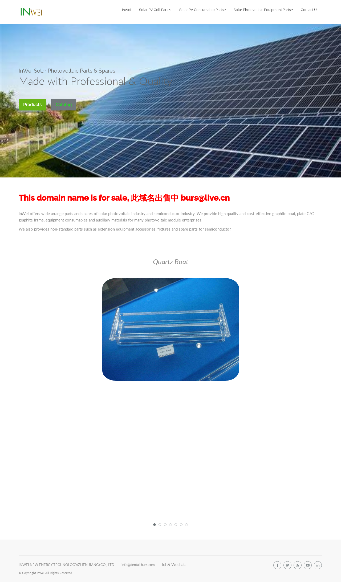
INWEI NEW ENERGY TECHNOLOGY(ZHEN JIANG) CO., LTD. (67, 565)
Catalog (64, 104)
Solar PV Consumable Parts (202, 10)
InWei (126, 10)
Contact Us (309, 10)
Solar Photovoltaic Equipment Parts (263, 10)
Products (32, 104)
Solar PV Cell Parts (155, 10)
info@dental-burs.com (138, 565)
